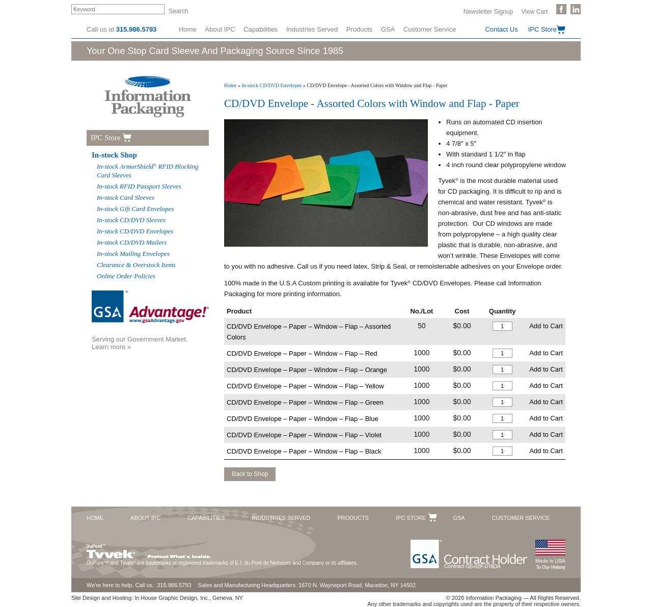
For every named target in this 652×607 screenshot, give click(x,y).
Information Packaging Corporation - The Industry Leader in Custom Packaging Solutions (148, 96)
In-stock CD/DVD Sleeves (131, 220)
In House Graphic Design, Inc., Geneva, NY (188, 598)
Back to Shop (250, 474)
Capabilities (260, 29)
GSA (388, 29)
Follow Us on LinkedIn (575, 9)
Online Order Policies (126, 276)
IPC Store (542, 29)
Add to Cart (546, 326)
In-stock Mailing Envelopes (133, 253)
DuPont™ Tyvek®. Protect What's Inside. (149, 549)
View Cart (535, 11)
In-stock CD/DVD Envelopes (271, 85)
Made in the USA (550, 555)
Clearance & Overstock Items (136, 265)
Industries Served (312, 29)
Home (188, 29)
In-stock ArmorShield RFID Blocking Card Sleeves (148, 171)
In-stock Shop (114, 155)
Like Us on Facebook (561, 9)
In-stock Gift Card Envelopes (135, 209)
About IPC (220, 29)
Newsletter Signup (488, 11)
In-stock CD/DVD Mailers (132, 242)
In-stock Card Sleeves (125, 197)
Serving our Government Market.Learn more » (140, 343)
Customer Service (429, 29)
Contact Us (501, 29)
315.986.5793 (136, 29)
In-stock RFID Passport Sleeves (139, 186)
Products (359, 29)
